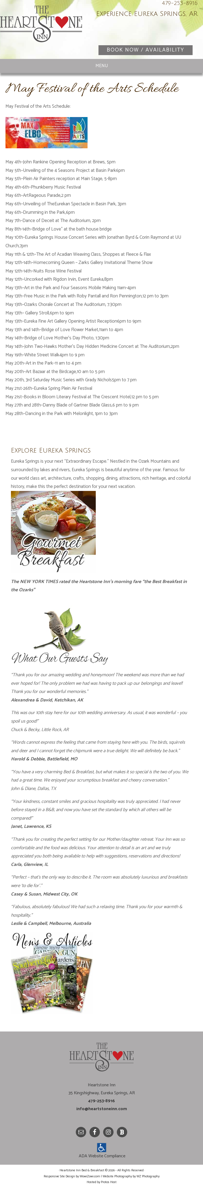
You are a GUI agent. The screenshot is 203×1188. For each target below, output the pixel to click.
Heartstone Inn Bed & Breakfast (41, 30)
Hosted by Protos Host (102, 1182)
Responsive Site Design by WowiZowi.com (72, 1176)
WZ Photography (148, 1176)
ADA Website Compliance (102, 1156)
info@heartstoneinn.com (101, 1109)
